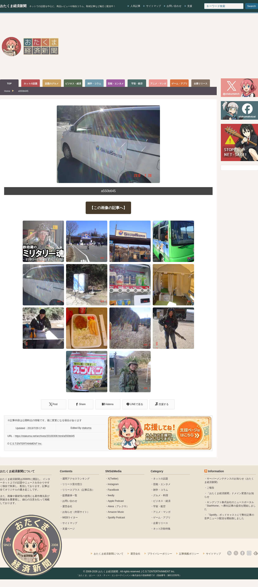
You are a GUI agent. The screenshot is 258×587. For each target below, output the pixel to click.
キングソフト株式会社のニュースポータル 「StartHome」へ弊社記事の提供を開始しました (230, 506)
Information (216, 471)
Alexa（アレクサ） (118, 506)
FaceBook (113, 489)
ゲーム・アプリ (161, 517)
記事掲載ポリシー (189, 553)
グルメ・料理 (160, 495)
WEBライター (70, 517)
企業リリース (160, 523)
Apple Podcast (116, 501)
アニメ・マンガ (161, 511)
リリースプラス (71, 489)
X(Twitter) (113, 478)
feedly (111, 495)
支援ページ (68, 528)
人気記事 (135, 6)
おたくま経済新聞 (13, 6)
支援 (189, 6)
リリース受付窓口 (72, 484)
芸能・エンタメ (161, 484)
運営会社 (67, 506)
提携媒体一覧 (69, 495)
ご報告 (210, 487)
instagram (113, 484)
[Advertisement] (214, 46)
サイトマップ (153, 6)
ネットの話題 (160, 478)
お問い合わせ (174, 6)
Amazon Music (116, 511)
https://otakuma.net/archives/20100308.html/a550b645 (45, 436)
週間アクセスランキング (76, 478)
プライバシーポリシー (159, 553)
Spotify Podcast (116, 517)
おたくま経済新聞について (17, 471)
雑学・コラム (160, 489)
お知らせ (67, 511)
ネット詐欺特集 (161, 528)
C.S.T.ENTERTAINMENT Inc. (26, 443)
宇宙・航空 (159, 506)
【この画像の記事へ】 (108, 208)
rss (229, 553)
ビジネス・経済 (161, 501)
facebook (242, 553)
